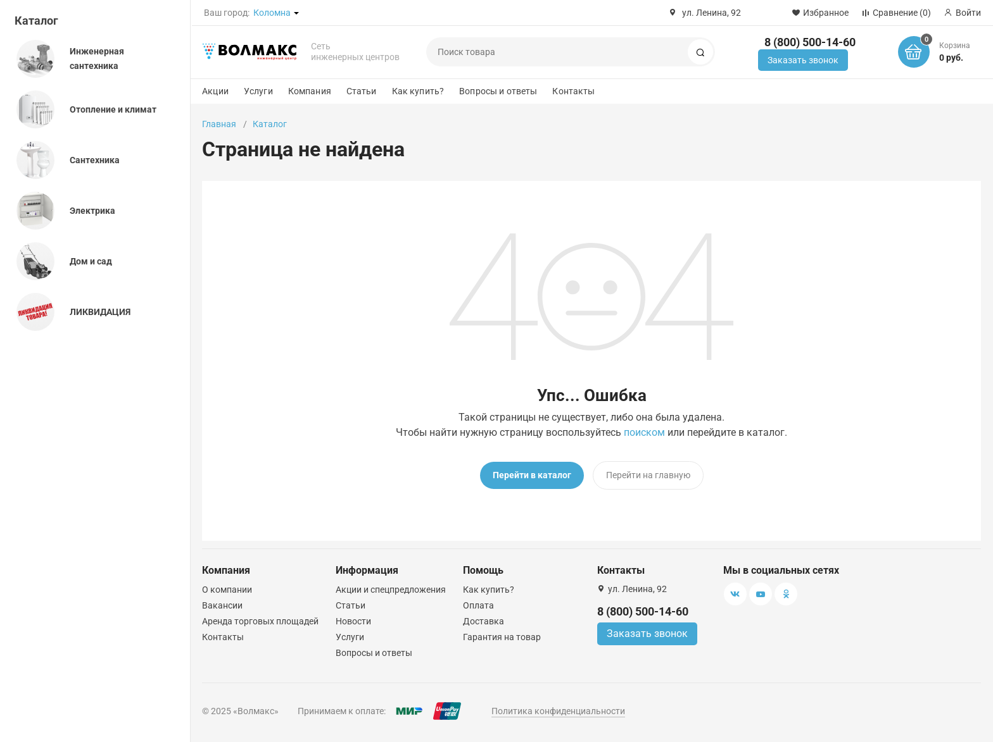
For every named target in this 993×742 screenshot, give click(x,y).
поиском (644, 432)
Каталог (36, 20)
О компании (227, 589)
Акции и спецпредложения (391, 589)
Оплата (478, 605)
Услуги (258, 91)
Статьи (361, 91)
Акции (215, 91)
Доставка (483, 621)
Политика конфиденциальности (558, 711)
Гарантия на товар (502, 637)
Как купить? (418, 91)
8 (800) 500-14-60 (810, 42)
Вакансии (222, 605)
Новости (353, 621)
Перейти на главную (648, 475)
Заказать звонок (803, 60)
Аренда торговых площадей (260, 621)
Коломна (272, 13)
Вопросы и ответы (498, 91)
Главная (219, 124)
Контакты (573, 91)
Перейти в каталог (532, 475)
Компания (309, 91)
